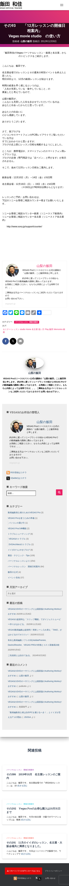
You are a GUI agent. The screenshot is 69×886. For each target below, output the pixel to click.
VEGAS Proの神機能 (17, 528)
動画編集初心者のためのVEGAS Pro (24, 512)
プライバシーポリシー (53, 871)
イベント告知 (14, 577)
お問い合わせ (50, 878)
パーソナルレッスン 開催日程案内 (26, 322)
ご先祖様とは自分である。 (20, 655)
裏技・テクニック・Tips (19, 555)
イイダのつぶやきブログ (19, 550)
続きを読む (22, 785)
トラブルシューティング (19, 534)
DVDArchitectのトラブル (20, 544)
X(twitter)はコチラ (16, 478)
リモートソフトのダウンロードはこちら (23, 871)
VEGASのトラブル (17, 539)
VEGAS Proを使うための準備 (21, 518)
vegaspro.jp (10, 304)
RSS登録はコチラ (16, 472)
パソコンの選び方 (17, 523)
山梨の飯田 (24, 675)
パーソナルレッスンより (19, 561)
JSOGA (27, 717)
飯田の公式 (13, 572)
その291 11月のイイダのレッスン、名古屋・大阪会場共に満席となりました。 (34, 844)
